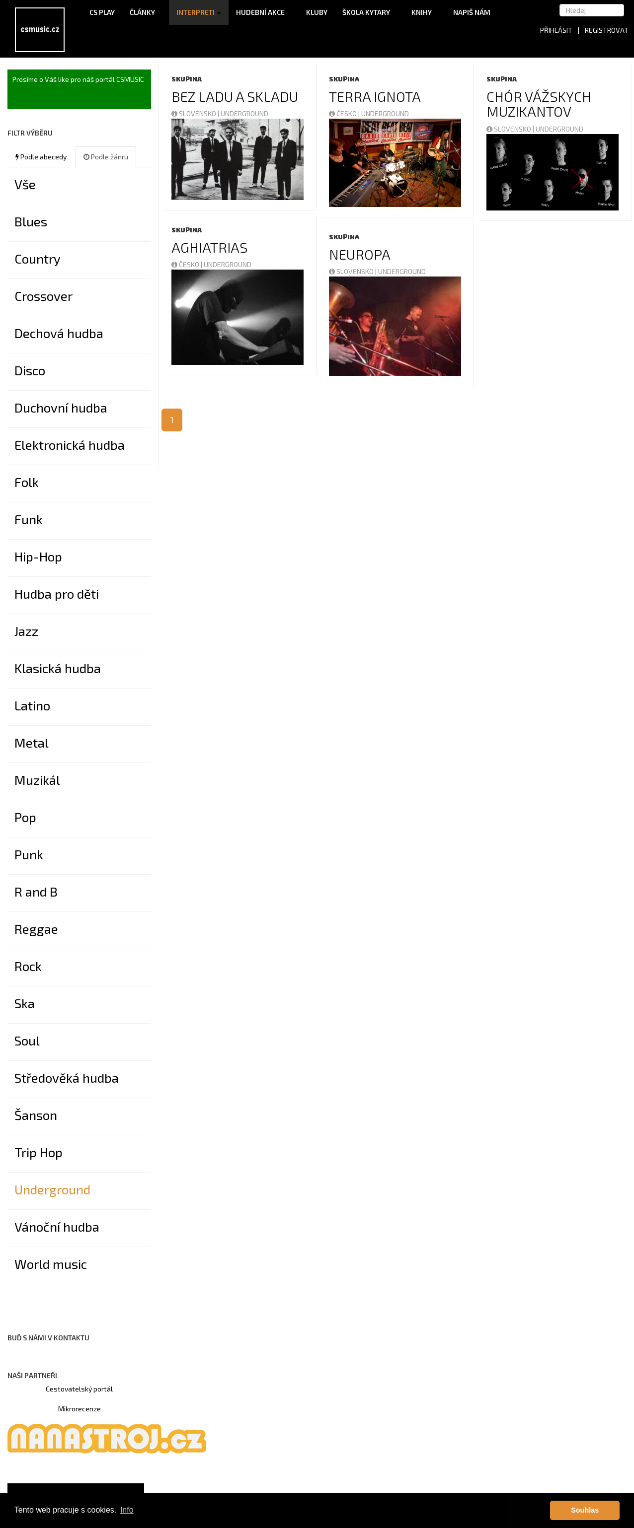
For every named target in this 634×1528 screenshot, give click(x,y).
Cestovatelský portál (79, 1389)
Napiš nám (471, 12)
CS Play (102, 12)
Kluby (316, 12)
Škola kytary (369, 12)
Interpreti (198, 12)
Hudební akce (263, 12)
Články (145, 12)
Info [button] (127, 1510)
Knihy (424, 12)
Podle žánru (105, 156)
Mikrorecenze (79, 1408)
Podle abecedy (41, 156)
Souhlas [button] (585, 1510)
